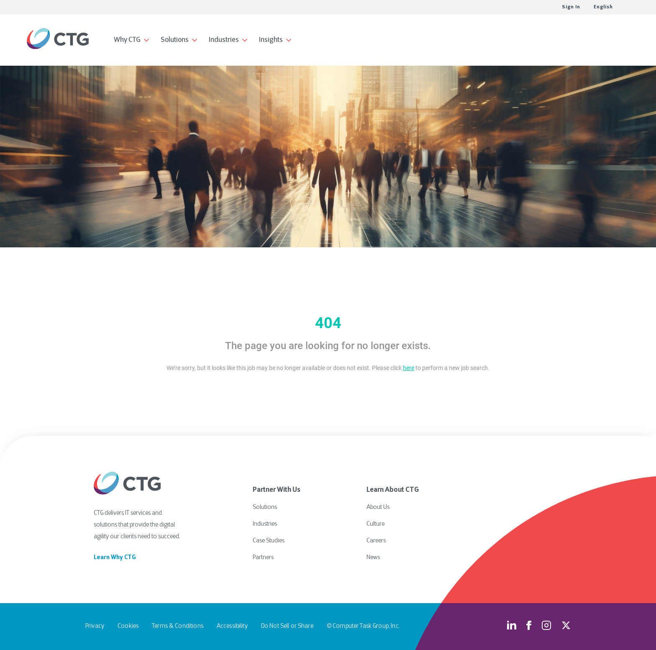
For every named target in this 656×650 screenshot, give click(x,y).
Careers (376, 541)
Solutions (265, 507)
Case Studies (268, 541)
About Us (378, 507)
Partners (263, 558)
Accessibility (232, 626)
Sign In (571, 7)
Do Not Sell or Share (287, 626)
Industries (265, 524)
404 (328, 323)
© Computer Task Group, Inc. (363, 626)
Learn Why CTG (115, 558)
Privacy (94, 626)
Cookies (128, 626)
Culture (375, 524)
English (603, 7)
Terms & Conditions (177, 626)
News (373, 558)
